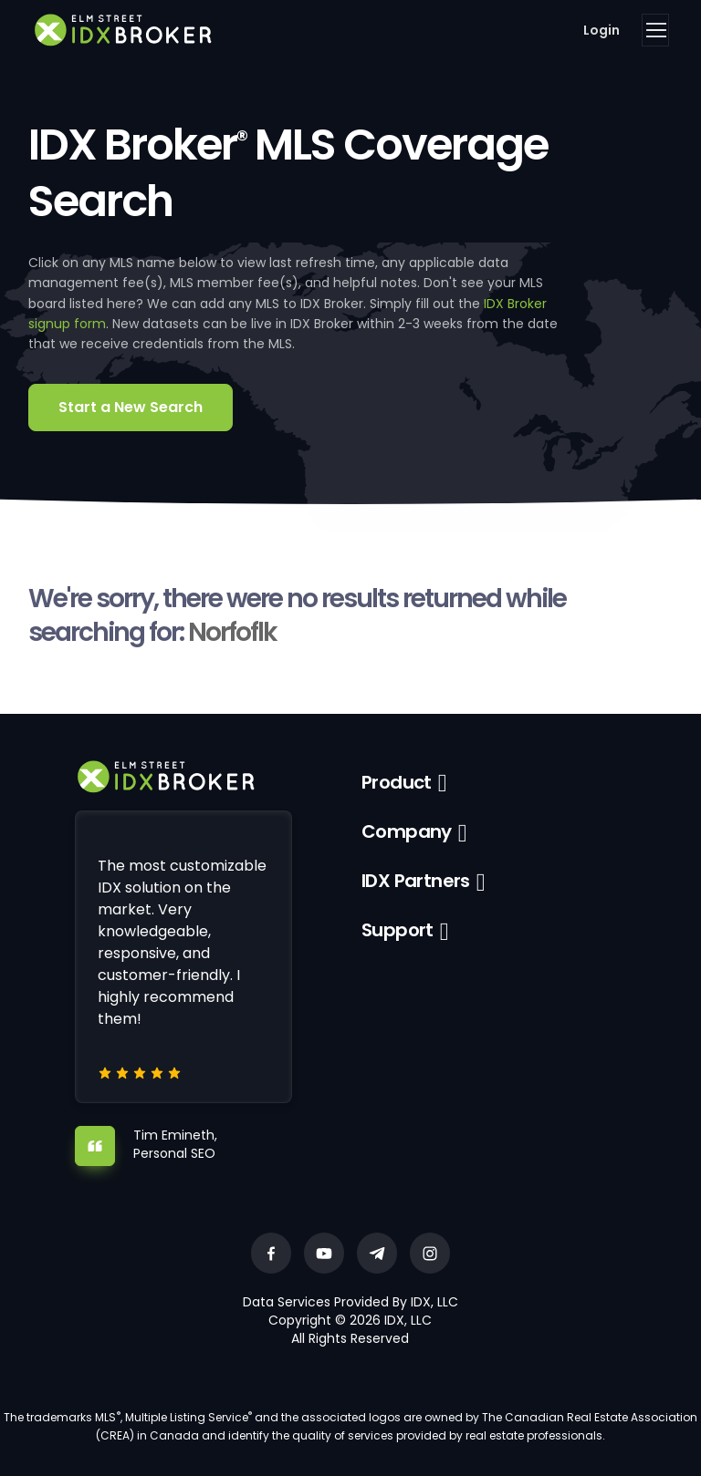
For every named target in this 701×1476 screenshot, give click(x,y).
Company (406, 831)
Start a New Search (130, 407)
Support (397, 930)
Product (396, 782)
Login (601, 30)
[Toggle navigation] (655, 30)
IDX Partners (415, 880)
